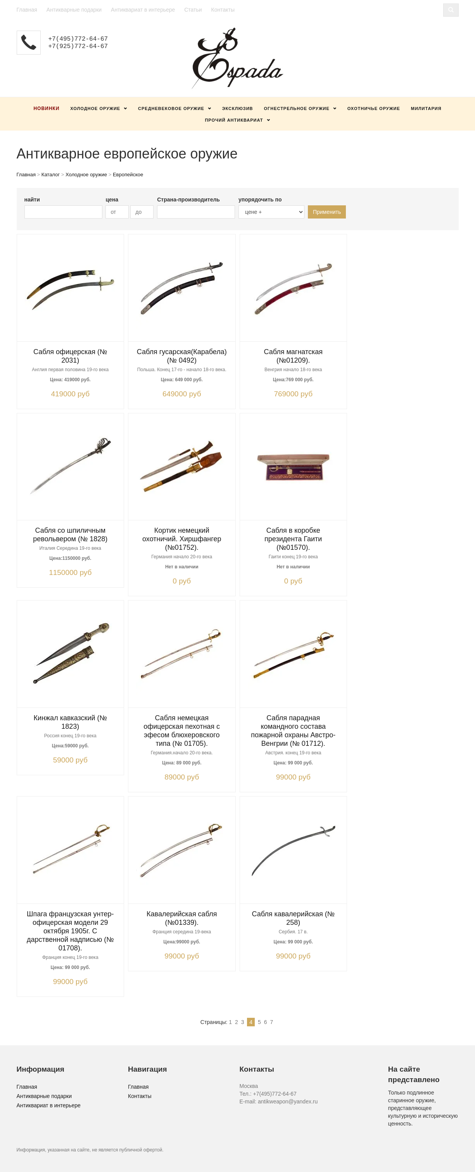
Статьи (193, 10)
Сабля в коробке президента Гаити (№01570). (293, 539)
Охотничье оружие (373, 108)
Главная (27, 10)
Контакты (222, 10)
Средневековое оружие (171, 108)
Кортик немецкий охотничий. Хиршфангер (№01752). (181, 539)
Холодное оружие (95, 108)
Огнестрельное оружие (296, 108)
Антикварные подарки (74, 10)
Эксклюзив (237, 108)
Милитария (426, 108)
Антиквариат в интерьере (143, 10)
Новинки (46, 108)
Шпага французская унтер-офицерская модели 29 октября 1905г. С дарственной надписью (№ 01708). (70, 931)
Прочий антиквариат (234, 120)
